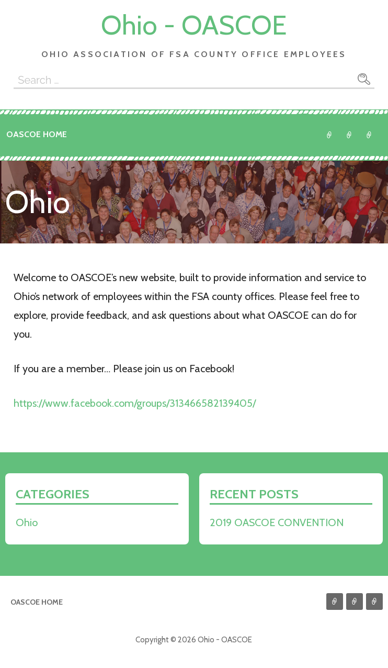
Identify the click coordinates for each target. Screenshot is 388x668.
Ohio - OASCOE (194, 24)
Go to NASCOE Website (369, 135)
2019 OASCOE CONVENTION (277, 522)
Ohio (329, 135)
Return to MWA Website (349, 135)
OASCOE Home (36, 134)
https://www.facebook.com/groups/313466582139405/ (135, 403)
